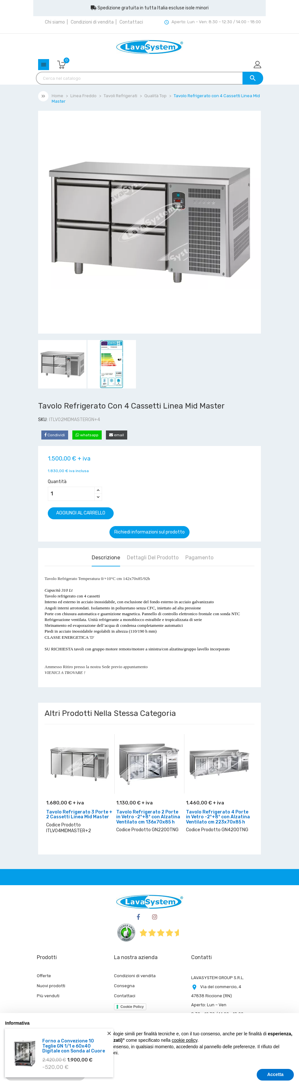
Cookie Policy (132, 1007)
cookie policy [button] (184, 1040)
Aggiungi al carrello (80, 513)
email (116, 435)
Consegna (124, 985)
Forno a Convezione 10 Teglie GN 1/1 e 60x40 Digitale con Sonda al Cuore (73, 1046)
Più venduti (48, 995)
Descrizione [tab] (106, 557)
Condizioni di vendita (92, 22)
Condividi (55, 435)
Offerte (44, 975)
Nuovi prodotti (51, 985)
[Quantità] (71, 494)
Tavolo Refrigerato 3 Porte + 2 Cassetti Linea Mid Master (79, 814)
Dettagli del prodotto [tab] (153, 557)
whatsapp (87, 435)
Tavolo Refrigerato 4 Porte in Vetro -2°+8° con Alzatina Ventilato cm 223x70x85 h (218, 817)
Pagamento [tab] (199, 557)
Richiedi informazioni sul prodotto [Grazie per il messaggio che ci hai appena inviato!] (149, 532)
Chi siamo (55, 22)
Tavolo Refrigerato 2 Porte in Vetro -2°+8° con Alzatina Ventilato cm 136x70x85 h (148, 817)
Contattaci (131, 22)
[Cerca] (149, 78)
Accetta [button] (275, 1074)
